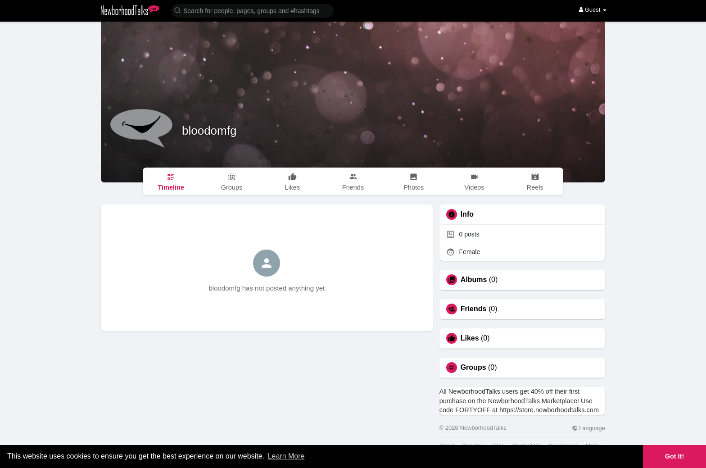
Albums (474, 279)
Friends (474, 309)
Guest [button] (592, 9)
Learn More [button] (286, 456)
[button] (252, 10)
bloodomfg (209, 130)
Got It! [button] (674, 456)
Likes (470, 338)
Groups (473, 367)
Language (588, 428)
